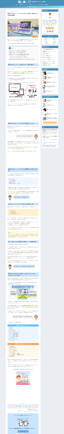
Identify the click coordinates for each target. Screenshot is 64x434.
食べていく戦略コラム (35, 411)
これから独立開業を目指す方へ (49, 49)
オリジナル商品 (40, 4)
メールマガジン (54, 39)
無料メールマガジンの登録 (23, 422)
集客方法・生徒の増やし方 (48, 57)
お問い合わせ (54, 42)
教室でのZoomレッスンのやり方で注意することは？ (17, 52)
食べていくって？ (46, 39)
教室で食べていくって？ (23, 4)
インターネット (27, 411)
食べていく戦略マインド (47, 55)
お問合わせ (46, 4)
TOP (17, 4)
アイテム (22, 411)
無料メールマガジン (32, 4)
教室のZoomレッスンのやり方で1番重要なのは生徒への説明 (19, 54)
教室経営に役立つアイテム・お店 (49, 63)
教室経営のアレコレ (35, 409)
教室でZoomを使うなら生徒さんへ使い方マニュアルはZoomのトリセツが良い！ (22, 59)
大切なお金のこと (46, 53)
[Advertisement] (23, 113)
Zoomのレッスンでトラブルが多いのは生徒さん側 (50, 140)
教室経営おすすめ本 (47, 65)
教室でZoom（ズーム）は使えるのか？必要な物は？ (50, 131)
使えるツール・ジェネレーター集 (49, 61)
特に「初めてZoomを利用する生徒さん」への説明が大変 (18, 57)
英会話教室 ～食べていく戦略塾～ (32, 1)
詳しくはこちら (50, 28)
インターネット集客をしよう (48, 59)
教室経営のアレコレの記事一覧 (50, 122)
